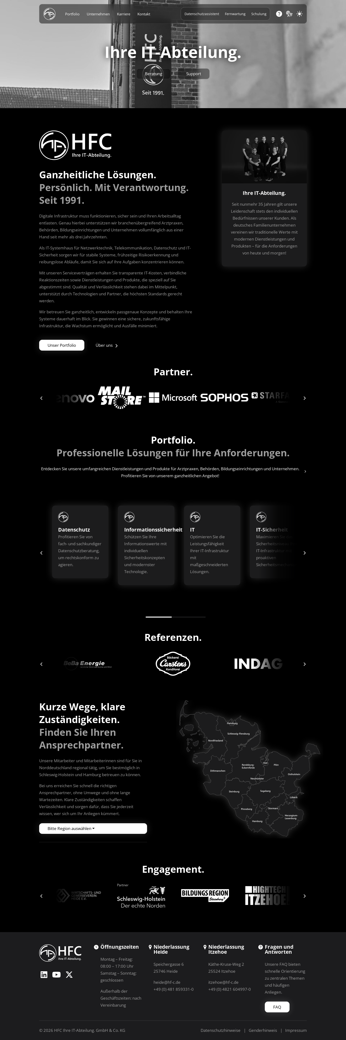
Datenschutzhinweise (221, 1030)
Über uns (107, 345)
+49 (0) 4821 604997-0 (229, 989)
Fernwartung (235, 14)
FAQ (277, 1007)
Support (193, 73)
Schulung (258, 14)
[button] (41, 397)
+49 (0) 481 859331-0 (174, 989)
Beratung (153, 73)
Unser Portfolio (62, 345)
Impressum (296, 1030)
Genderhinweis (263, 1030)
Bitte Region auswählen (69, 828)
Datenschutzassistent (202, 14)
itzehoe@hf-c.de (223, 982)
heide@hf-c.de (167, 982)
